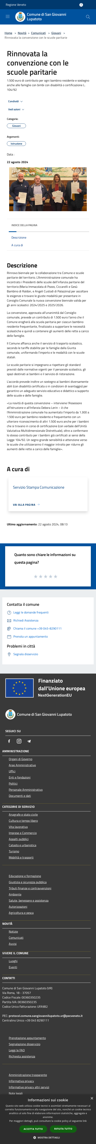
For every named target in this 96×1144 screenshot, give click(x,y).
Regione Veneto (16, 4)
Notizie (13, 931)
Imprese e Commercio (23, 833)
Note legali (16, 1093)
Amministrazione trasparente (28, 1075)
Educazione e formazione (25, 876)
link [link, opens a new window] (85, 1121)
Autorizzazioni (18, 906)
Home (8, 33)
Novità (22, 33)
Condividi (16, 101)
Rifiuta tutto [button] (63, 1128)
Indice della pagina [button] (24, 225)
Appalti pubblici (19, 839)
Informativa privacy (21, 1081)
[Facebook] (9, 741)
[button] (48, 1137)
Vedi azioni (16, 109)
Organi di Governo (20, 759)
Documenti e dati (20, 795)
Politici (13, 783)
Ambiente (15, 894)
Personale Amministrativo (26, 789)
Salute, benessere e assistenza (28, 900)
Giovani (56, 33)
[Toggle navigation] (7, 16)
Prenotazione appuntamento (27, 1038)
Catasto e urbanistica (22, 845)
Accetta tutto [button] (33, 1129)
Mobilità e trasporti (21, 857)
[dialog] (48, 1119)
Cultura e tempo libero (23, 820)
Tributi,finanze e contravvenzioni (30, 888)
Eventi (13, 967)
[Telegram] (29, 741)
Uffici (12, 771)
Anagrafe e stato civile (23, 814)
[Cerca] (88, 17)
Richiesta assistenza (22, 1056)
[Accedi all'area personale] (81, 4)
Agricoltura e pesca (21, 912)
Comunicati (38, 33)
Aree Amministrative (22, 765)
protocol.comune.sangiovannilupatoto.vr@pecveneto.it (46, 1015)
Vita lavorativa (18, 826)
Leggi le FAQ (17, 1050)
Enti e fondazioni (20, 777)
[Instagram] (19, 741)
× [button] (91, 1098)
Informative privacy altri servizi (29, 1087)
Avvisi (13, 943)
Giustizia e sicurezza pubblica (28, 882)
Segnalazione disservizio (24, 1044)
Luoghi (13, 961)
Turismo (14, 851)
